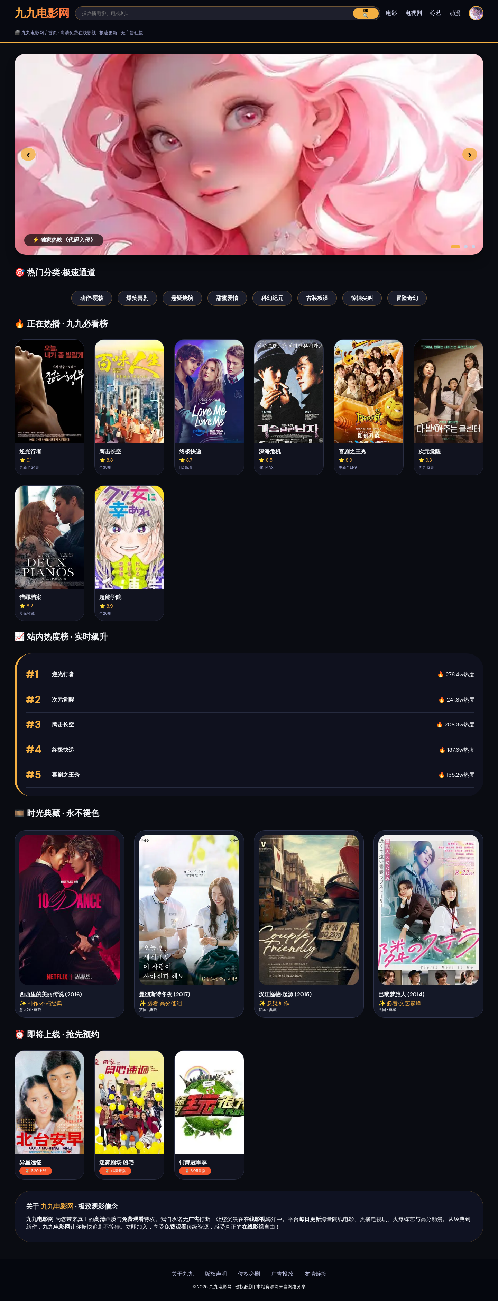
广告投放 (282, 1273)
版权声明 (216, 1273)
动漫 (455, 13)
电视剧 (413, 13)
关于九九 (183, 1273)
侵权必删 (249, 1273)
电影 (391, 13)
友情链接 (315, 1273)
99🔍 (366, 13)
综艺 (435, 13)
